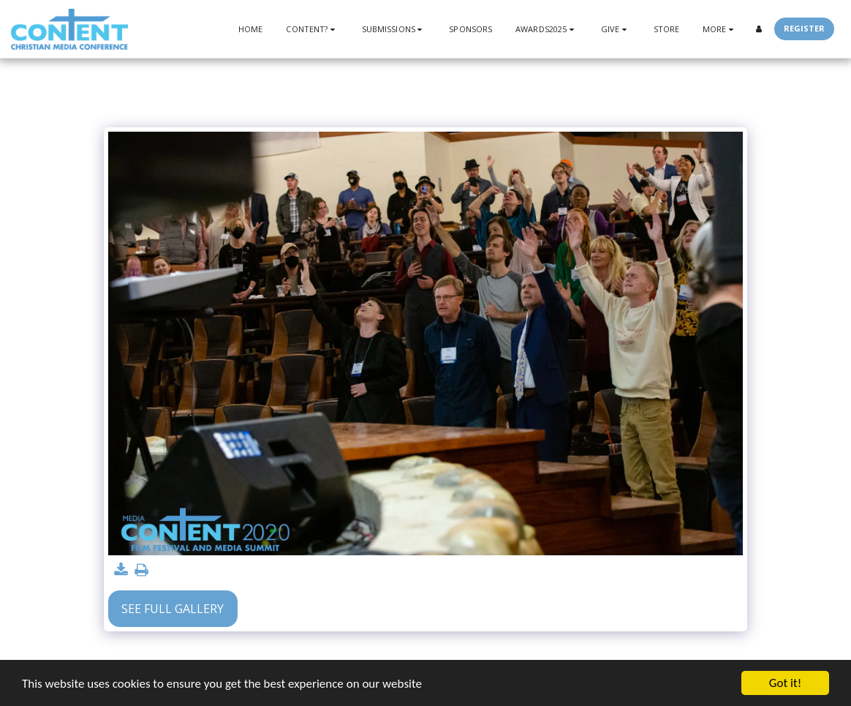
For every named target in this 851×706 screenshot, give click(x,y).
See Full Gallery (172, 609)
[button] (312, 28)
